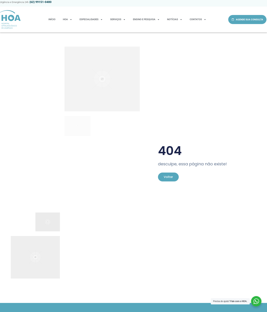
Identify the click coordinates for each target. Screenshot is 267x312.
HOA (67, 19)
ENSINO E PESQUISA (146, 19)
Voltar (168, 177)
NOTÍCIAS (174, 19)
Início (51, 19)
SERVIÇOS (118, 19)
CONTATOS (198, 19)
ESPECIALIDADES (91, 19)
